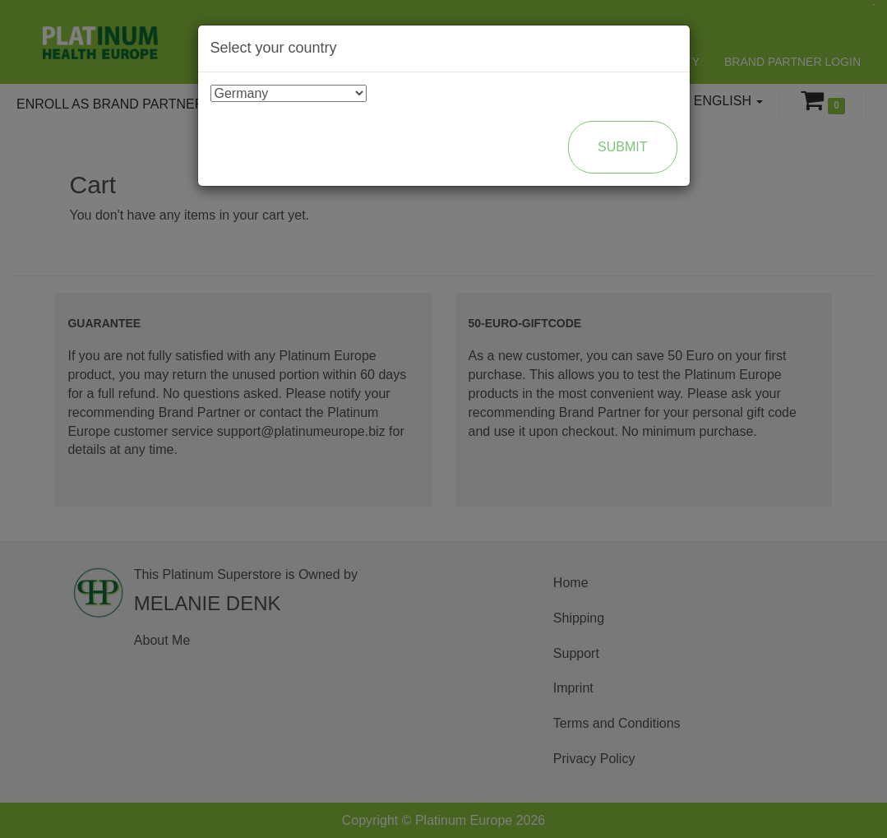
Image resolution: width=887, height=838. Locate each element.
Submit (622, 147)
